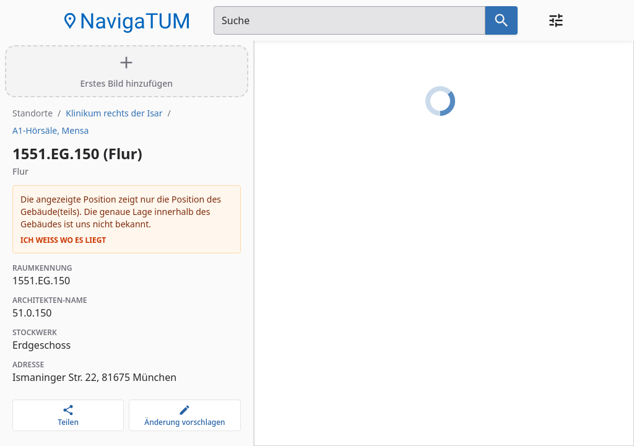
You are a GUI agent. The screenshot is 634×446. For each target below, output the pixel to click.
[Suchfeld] (349, 20)
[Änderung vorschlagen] (184, 415)
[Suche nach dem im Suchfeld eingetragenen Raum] (501, 20)
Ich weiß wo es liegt (63, 240)
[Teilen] (68, 415)
